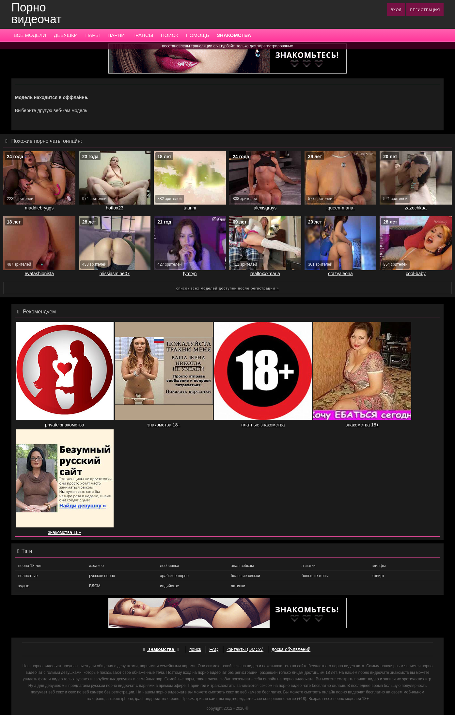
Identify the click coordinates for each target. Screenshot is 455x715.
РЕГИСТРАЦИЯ (425, 10)
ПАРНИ (116, 35)
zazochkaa (416, 207)
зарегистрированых (275, 46)
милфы (378, 565)
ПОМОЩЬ (197, 35)
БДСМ (95, 586)
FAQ (213, 649)
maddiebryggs (39, 207)
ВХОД (396, 10)
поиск (195, 649)
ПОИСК (169, 35)
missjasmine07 (115, 273)
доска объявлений (291, 649)
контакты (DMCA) (245, 649)
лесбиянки (169, 565)
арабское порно (174, 576)
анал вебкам (242, 565)
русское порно (102, 576)
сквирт (378, 576)
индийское (169, 586)
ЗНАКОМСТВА (234, 35)
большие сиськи (245, 576)
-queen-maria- (340, 207)
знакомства (161, 649)
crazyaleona (340, 273)
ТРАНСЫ (143, 35)
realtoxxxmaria (265, 273)
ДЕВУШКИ (65, 35)
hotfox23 (114, 207)
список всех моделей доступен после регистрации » (227, 288)
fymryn (190, 273)
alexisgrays (265, 207)
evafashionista (39, 273)
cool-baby (416, 273)
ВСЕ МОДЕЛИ (30, 35)
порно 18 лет (30, 565)
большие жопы (315, 576)
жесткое (96, 565)
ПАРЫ (92, 35)
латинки (238, 586)
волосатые (28, 576)
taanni (190, 207)
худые (23, 586)
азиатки (309, 565)
